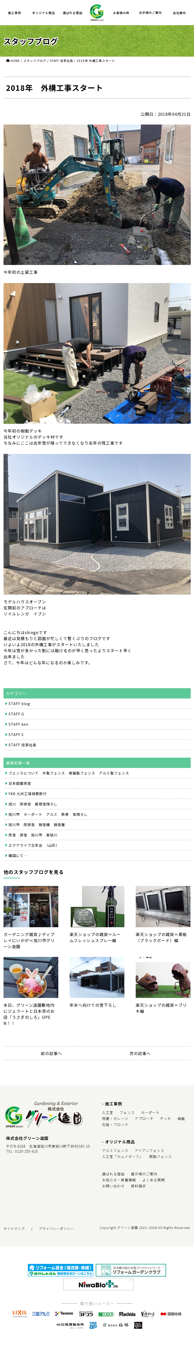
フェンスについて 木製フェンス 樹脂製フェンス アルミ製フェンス (69, 772)
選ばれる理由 (72, 13)
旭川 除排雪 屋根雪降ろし (33, 803)
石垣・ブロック (115, 1124)
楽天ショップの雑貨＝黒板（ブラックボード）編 (163, 914)
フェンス (127, 1112)
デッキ (165, 1118)
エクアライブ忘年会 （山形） (34, 845)
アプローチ (144, 1118)
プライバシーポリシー (56, 1228)
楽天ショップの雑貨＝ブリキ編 (163, 985)
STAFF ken (18, 724)
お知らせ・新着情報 (119, 1179)
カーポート (150, 1112)
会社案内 (179, 13)
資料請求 (138, 1185)
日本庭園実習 (20, 783)
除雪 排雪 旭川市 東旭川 (33, 834)
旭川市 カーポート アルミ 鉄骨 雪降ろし (48, 814)
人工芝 (107, 1112)
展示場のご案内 (150, 12)
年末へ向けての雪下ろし (97, 982)
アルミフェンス (115, 1150)
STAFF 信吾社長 (22, 744)
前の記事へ (51, 1053)
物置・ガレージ (115, 1118)
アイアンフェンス (149, 1150)
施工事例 (14, 13)
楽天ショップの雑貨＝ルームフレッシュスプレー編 (97, 914)
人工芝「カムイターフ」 (122, 1156)
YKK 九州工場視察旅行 (28, 793)
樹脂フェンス (160, 1156)
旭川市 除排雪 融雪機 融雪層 (37, 824)
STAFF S (16, 734)
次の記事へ (140, 1053)
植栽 (181, 1118)
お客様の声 (121, 13)
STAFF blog (19, 703)
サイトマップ (14, 1228)
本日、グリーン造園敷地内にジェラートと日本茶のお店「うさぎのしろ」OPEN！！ (31, 991)
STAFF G (16, 713)
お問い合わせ (113, 1185)
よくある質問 (153, 1179)
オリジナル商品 (43, 13)
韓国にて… (18, 855)
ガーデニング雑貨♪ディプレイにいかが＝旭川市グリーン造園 (31, 917)
